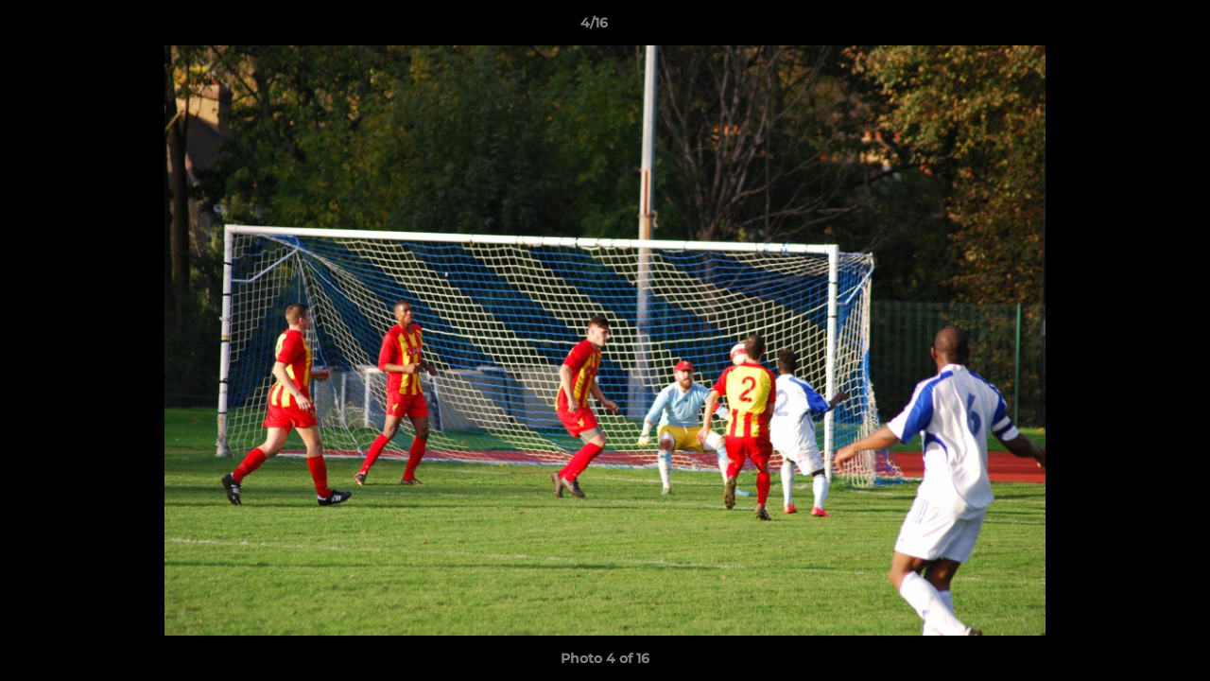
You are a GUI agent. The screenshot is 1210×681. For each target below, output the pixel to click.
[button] (1130, 27)
